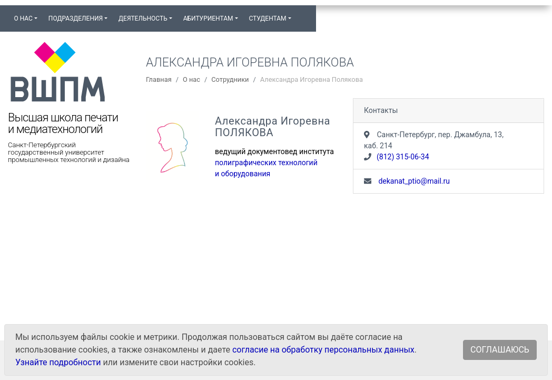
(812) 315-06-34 (403, 157)
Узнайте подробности (58, 362)
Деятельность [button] (143, 18)
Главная (159, 79)
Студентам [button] (267, 18)
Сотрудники (230, 79)
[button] (302, 14)
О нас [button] (23, 18)
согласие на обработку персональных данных (323, 350)
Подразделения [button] (75, 18)
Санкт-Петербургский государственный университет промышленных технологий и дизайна (69, 152)
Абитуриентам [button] (208, 18)
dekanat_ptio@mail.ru (413, 181)
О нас (191, 79)
